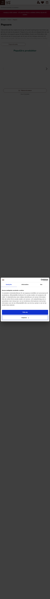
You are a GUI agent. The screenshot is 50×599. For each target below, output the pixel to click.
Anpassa (25, 317)
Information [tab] (25, 284)
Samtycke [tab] (9, 284)
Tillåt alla (25, 312)
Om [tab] (41, 284)
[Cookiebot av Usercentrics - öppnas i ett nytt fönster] (40, 280)
